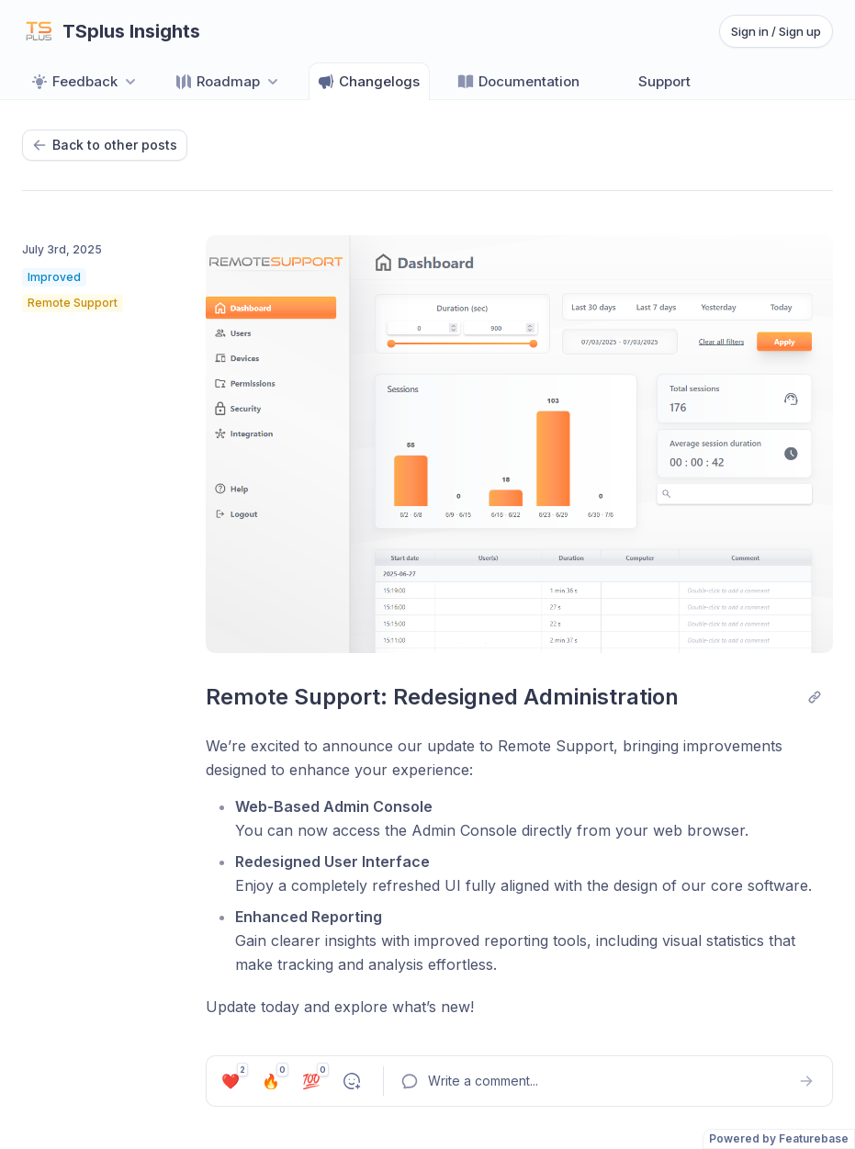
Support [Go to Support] (653, 82)
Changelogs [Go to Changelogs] (368, 82)
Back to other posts (104, 144)
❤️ (233, 1077)
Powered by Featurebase (779, 1138)
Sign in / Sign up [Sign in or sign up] (776, 31)
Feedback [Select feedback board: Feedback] (85, 82)
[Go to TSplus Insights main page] (111, 31)
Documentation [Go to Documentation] (517, 82)
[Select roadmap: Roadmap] (228, 81)
